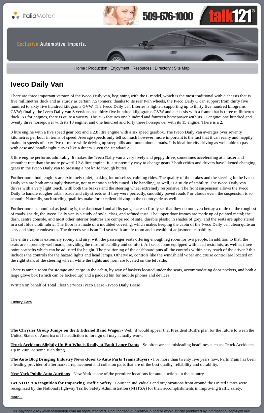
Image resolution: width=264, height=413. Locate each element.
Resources (142, 68)
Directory (163, 68)
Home (80, 68)
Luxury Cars (21, 302)
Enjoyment (120, 68)
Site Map (181, 68)
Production (97, 68)
